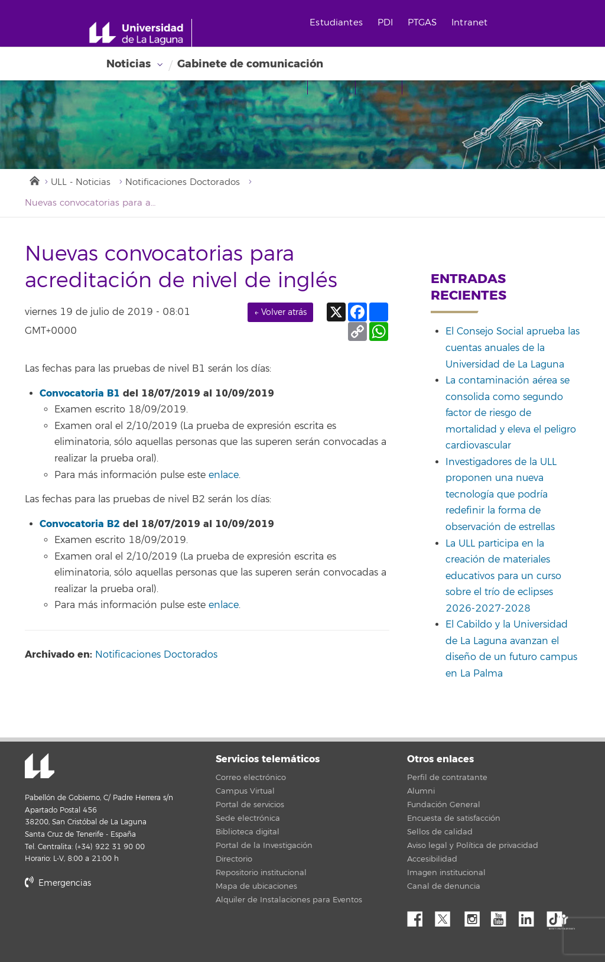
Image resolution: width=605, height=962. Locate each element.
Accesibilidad (432, 859)
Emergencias (58, 883)
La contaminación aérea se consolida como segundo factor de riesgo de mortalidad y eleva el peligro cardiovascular (510, 413)
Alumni (421, 791)
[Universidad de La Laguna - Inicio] (140, 33)
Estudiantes (336, 22)
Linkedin (530, 916)
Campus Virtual (245, 791)
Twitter (447, 916)
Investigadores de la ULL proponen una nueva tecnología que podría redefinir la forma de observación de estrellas (501, 494)
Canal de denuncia (443, 886)
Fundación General (443, 805)
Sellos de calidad (440, 832)
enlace (224, 475)
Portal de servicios (250, 805)
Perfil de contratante (447, 777)
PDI (385, 22)
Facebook (419, 916)
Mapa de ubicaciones (256, 886)
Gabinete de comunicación (250, 64)
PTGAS (422, 22)
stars (113, 923)
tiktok (558, 916)
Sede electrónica (248, 818)
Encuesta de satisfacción (453, 818)
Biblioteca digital (247, 832)
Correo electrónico (251, 777)
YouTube (502, 916)
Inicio (34, 179)
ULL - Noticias (80, 182)
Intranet (469, 22)
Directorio (234, 859)
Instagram (475, 916)
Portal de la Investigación (264, 845)
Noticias (128, 64)
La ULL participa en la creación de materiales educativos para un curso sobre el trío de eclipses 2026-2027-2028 (503, 576)
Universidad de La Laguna (39, 767)
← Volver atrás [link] (280, 312)
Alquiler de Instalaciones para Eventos (289, 900)
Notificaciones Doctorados (182, 182)
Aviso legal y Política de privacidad (472, 845)
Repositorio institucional (261, 873)
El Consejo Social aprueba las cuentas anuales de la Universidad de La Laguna (512, 348)
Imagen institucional (446, 873)
